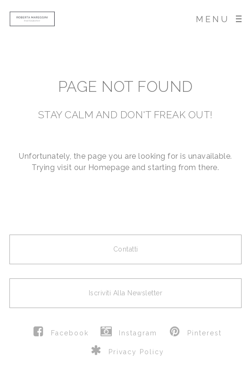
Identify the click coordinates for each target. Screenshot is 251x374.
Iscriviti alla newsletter (126, 293)
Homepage (109, 167)
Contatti (125, 249)
